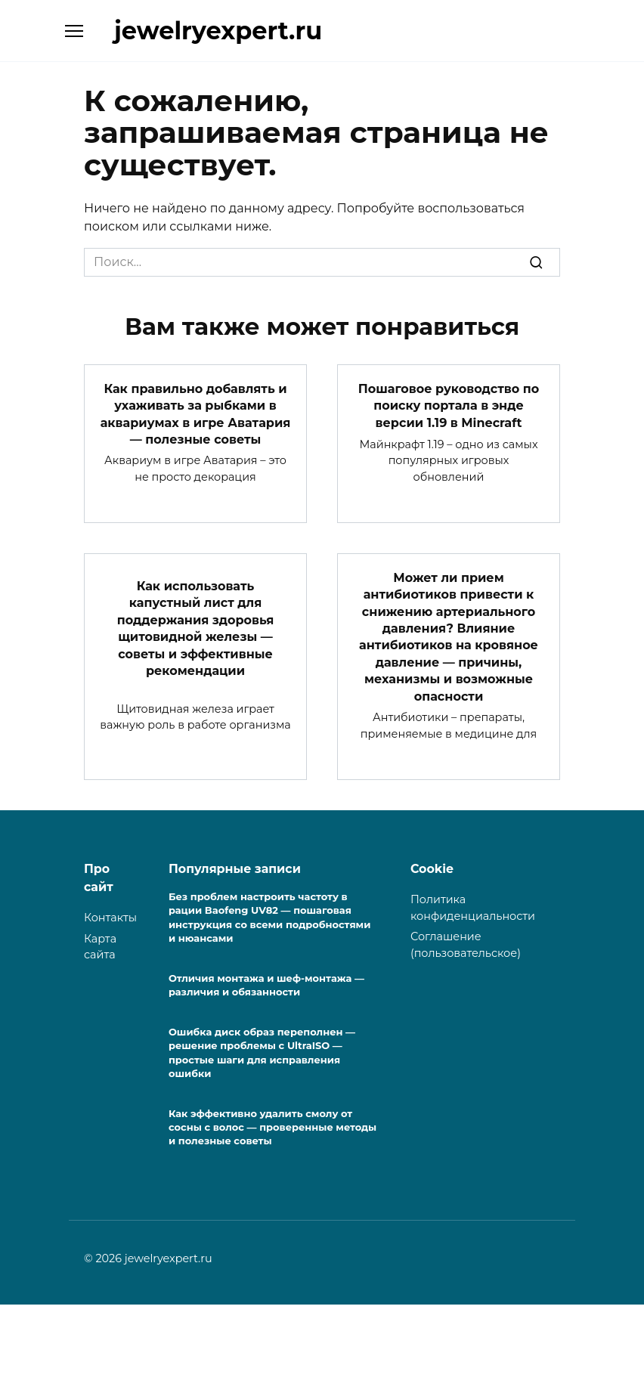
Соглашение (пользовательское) (465, 945)
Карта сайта (100, 947)
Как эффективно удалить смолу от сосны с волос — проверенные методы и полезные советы (272, 1127)
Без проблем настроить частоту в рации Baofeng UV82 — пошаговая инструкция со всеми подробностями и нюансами (269, 917)
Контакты (110, 917)
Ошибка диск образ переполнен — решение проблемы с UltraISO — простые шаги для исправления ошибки (262, 1052)
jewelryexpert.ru (218, 30)
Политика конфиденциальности (472, 908)
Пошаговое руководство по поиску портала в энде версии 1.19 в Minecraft (448, 406)
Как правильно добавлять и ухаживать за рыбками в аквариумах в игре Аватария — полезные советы (196, 413)
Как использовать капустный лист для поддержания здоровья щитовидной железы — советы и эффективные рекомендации (195, 628)
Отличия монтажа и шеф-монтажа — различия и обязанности (266, 985)
